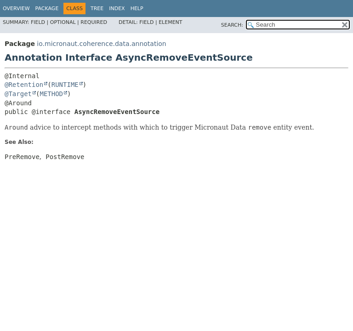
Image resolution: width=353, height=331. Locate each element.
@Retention (24, 84)
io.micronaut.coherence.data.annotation (101, 43)
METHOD (51, 93)
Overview (16, 8)
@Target (18, 93)
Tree (97, 8)
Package (47, 8)
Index (117, 8)
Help (137, 8)
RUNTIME (65, 84)
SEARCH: (232, 25)
